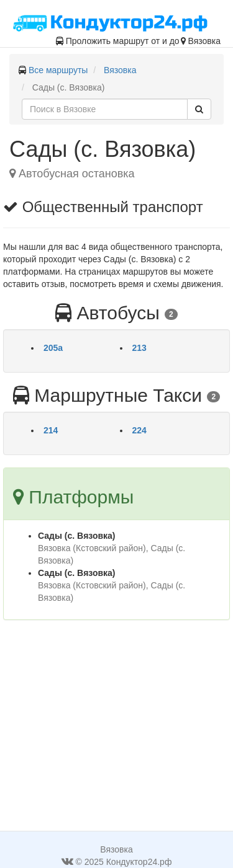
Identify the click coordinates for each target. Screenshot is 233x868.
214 (50, 430)
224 (139, 430)
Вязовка (120, 70)
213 (139, 348)
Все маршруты (58, 70)
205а (53, 348)
